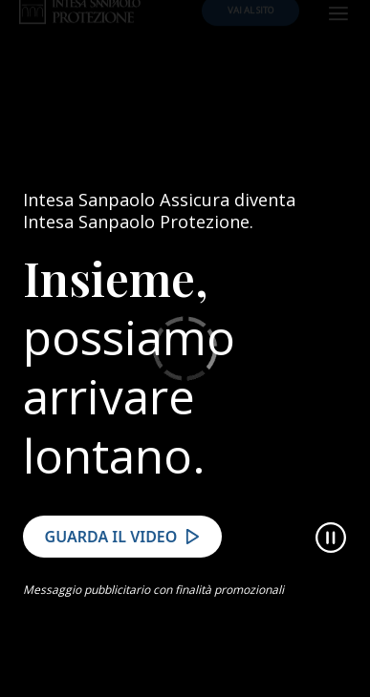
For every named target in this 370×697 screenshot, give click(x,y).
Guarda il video (111, 553)
